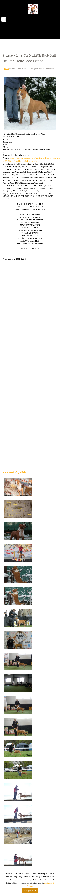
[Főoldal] (33, 9)
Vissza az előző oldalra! (20, 863)
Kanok (6, 69)
